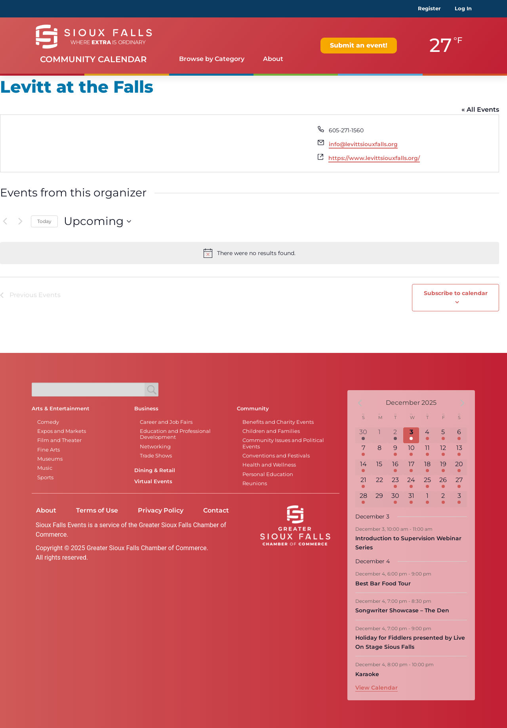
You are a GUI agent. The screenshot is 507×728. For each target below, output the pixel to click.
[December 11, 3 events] (427, 451)
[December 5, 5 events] (443, 435)
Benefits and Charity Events (278, 422)
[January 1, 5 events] (427, 499)
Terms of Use (97, 510)
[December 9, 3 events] (395, 451)
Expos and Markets (61, 431)
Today (44, 221)
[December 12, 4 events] (443, 451)
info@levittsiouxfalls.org (363, 144)
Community (253, 409)
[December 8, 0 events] (379, 451)
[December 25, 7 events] (427, 483)
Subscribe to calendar (456, 293)
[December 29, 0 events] (379, 499)
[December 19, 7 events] (443, 467)
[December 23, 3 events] (395, 483)
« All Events (480, 109)
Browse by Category (211, 59)
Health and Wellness (269, 465)
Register (429, 8)
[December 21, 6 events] (363, 483)
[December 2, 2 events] (395, 435)
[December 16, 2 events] (395, 467)
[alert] (249, 253)
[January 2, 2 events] (443, 499)
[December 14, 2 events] (363, 467)
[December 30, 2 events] (395, 499)
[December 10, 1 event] (411, 451)
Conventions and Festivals (276, 456)
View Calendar (376, 687)
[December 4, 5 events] (427, 435)
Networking (155, 447)
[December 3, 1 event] (411, 435)
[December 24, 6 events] (411, 483)
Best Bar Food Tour (383, 583)
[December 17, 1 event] (411, 467)
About (273, 59)
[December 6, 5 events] (459, 435)
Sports (45, 477)
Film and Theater (59, 440)
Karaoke (367, 674)
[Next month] (462, 403)
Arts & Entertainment (61, 409)
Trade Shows (156, 456)
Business (146, 409)
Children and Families (271, 431)
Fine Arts (48, 450)
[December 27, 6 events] (459, 483)
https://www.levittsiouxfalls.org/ (374, 158)
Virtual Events (153, 481)
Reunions (254, 483)
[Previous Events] (5, 221)
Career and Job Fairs (166, 422)
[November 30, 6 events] (363, 435)
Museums (50, 459)
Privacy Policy (160, 510)
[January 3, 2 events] (459, 499)
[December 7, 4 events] (363, 451)
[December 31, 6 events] (411, 499)
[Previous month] (360, 403)
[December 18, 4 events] (427, 467)
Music (44, 468)
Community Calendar (93, 59)
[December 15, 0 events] (379, 467)
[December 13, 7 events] (459, 451)
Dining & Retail (154, 470)
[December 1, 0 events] (379, 435)
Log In (463, 8)
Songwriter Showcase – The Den (402, 610)
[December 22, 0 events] (379, 483)
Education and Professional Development (175, 434)
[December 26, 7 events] (443, 483)
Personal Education (267, 474)
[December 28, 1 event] (363, 499)
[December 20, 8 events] (459, 467)
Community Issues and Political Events (283, 443)
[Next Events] (20, 221)
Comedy (48, 422)
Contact (216, 510)
